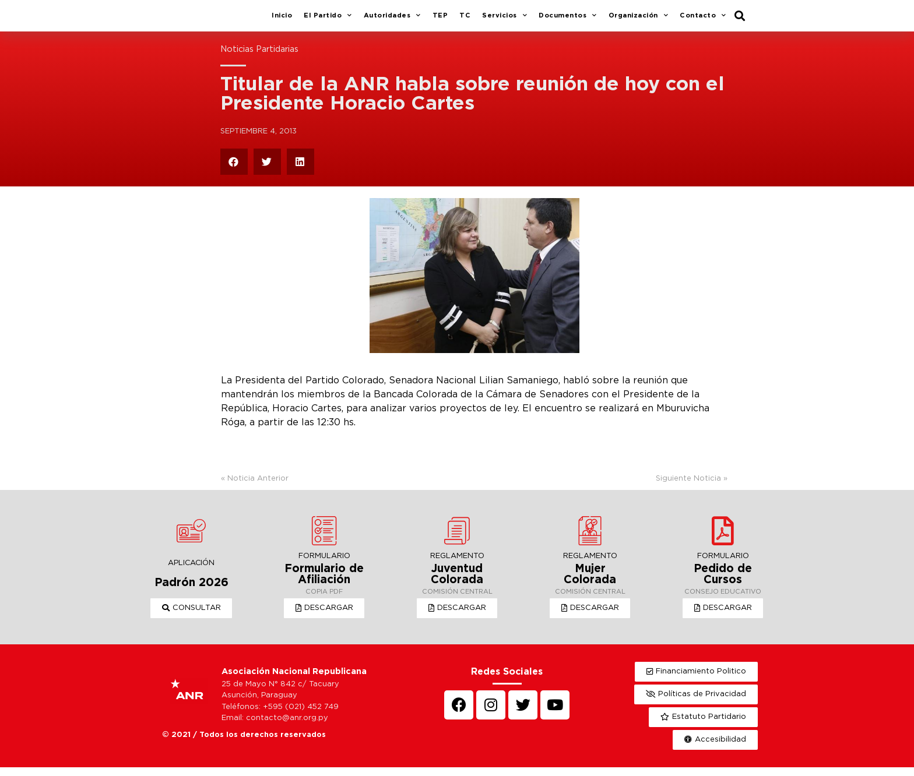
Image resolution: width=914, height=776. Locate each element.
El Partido (328, 20)
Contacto (703, 20)
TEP (440, 20)
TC (464, 20)
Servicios (504, 20)
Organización (639, 20)
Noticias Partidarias (259, 58)
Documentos (568, 20)
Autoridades (392, 20)
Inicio (282, 20)
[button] (191, 617)
